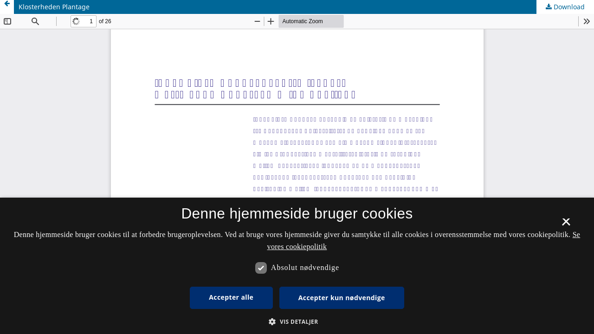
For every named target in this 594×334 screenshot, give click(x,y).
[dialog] (297, 266)
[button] (297, 322)
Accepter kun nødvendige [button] (341, 297)
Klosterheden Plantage (54, 6)
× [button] (566, 224)
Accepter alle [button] (231, 297)
